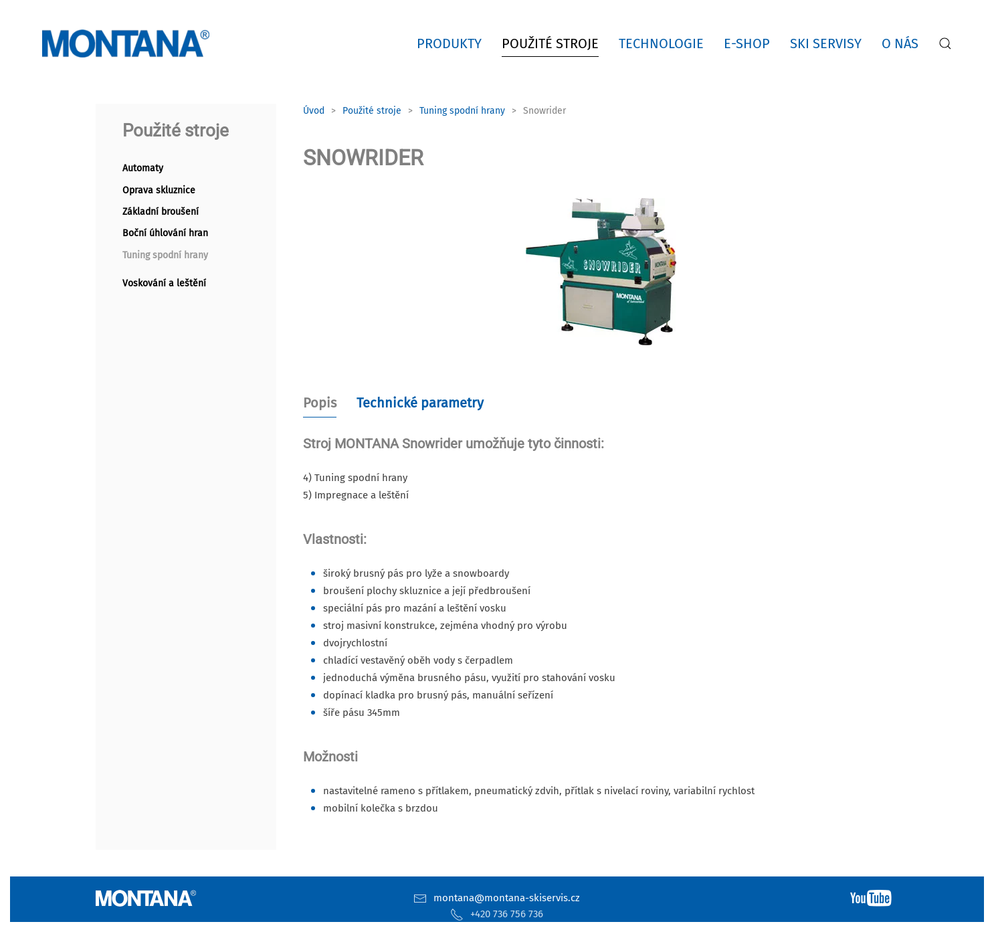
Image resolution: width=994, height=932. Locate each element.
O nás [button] (900, 43)
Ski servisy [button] (826, 43)
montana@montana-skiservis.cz (506, 898)
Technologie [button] (661, 43)
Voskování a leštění (164, 283)
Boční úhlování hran (165, 233)
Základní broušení (160, 211)
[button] (945, 43)
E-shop (747, 43)
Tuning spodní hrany (165, 255)
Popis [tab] (319, 403)
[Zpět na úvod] (128, 43)
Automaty (142, 168)
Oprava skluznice (158, 190)
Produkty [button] (449, 43)
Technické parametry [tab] (420, 403)
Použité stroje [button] (550, 43)
